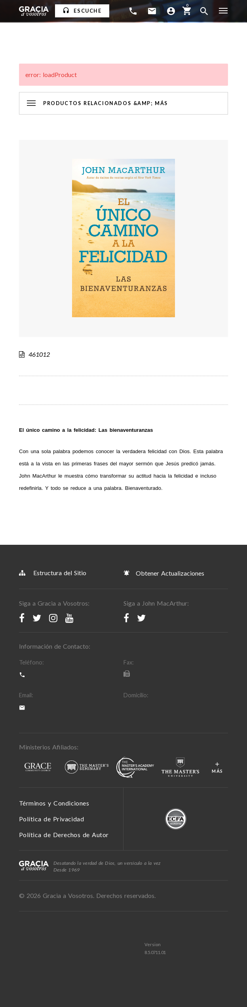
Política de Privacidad (51, 819)
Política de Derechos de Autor (64, 834)
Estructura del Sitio (52, 572)
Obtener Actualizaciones (164, 573)
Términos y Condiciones (54, 803)
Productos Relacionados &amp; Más (105, 103)
